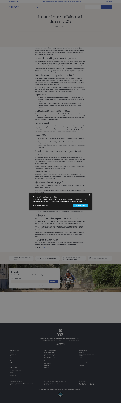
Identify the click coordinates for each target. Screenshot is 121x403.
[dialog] (60, 201)
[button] (40, 205)
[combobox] (89, 195)
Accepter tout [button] (80, 205)
